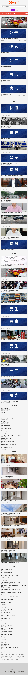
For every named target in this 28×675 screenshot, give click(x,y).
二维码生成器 (22, 656)
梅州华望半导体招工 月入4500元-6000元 (8, 444)
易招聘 (16, 405)
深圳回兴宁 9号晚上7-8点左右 (6, 634)
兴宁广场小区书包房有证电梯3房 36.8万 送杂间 (9, 575)
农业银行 (10, 657)
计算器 (17, 656)
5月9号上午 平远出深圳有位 (6, 641)
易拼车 (11, 596)
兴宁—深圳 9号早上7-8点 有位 (6, 631)
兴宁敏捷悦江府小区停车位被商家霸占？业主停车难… (10, 339)
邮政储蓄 (19, 657)
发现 (6, 13)
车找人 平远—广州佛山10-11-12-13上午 (8, 615)
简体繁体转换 (7, 656)
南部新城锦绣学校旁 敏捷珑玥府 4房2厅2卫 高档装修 (10, 589)
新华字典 (13, 654)
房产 (19, 13)
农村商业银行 (3, 659)
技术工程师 (3, 421)
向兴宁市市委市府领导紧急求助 (6, 265)
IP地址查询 (3, 654)
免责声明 (15, 667)
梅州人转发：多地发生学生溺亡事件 (7, 249)
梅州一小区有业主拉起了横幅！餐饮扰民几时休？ (10, 302)
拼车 (22, 13)
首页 (2, 13)
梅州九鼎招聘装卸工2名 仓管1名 (7, 431)
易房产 (14, 566)
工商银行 (6, 657)
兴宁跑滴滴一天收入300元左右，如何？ (8, 376)
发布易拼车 (16, 596)
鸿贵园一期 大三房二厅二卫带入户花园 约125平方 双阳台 (11, 582)
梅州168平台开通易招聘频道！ (6, 80)
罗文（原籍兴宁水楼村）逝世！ (6, 126)
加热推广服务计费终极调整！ (6, 66)
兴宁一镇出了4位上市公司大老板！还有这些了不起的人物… (11, 212)
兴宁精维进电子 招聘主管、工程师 (7, 447)
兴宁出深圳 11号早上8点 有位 (6, 609)
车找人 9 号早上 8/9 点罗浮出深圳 (7, 625)
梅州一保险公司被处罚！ (5, 138)
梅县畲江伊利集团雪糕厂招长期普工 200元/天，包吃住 (10, 435)
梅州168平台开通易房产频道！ (6, 52)
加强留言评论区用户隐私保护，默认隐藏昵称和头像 (10, 38)
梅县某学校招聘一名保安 (5, 425)
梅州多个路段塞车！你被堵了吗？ (7, 200)
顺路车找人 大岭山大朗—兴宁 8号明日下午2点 (9, 647)
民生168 (9, 13)
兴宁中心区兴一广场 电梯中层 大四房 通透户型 (9, 500)
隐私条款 (19, 667)
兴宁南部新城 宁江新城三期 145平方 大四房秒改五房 (10, 525)
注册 (17, 10)
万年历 (17, 654)
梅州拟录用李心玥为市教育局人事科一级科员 (9, 163)
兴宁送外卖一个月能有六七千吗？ (7, 327)
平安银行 (8, 659)
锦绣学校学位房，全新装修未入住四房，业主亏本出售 (10, 562)
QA (1, 416)
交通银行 (12, 659)
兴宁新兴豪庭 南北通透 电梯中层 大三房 (8, 537)
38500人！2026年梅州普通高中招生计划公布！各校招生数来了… (12, 175)
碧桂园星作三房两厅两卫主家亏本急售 (8, 550)
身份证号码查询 (21, 654)
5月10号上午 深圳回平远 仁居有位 (7, 637)
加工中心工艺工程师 (4, 408)
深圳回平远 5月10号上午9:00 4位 (7, 618)
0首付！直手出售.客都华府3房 (6, 572)
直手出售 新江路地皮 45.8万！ (6, 569)
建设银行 (14, 657)
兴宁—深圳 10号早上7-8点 (6, 612)
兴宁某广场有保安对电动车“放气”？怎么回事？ (9, 290)
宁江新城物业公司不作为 (5, 364)
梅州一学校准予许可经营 (5, 113)
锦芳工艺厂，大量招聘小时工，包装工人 (8, 441)
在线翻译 (2, 656)
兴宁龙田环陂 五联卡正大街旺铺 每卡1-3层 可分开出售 (11, 513)
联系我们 (12, 667)
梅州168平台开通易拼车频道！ (6, 94)
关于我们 (8, 667)
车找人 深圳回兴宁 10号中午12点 (7, 599)
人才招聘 (15, 13)
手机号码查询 (8, 654)
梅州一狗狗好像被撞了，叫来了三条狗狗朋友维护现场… (11, 224)
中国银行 (2, 657)
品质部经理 (3, 412)
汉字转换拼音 (13, 656)
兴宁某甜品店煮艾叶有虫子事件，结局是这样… (9, 401)
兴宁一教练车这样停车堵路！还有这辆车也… (9, 277)
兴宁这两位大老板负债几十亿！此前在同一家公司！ (10, 237)
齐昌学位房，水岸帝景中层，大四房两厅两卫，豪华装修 (11, 592)
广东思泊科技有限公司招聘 (6, 428)
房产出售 (14, 451)
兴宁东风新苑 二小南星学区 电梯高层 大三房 (9, 488)
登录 (13, 10)
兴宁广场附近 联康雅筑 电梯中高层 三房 (8, 463)
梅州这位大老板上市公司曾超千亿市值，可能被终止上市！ (11, 187)
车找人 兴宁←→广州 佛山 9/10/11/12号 (8, 628)
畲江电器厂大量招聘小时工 (6, 438)
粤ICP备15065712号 (11, 671)
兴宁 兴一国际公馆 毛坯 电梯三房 (7, 476)
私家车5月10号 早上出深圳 (6, 602)
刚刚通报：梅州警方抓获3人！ (6, 150)
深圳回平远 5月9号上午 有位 (6, 644)
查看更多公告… (23, 98)
